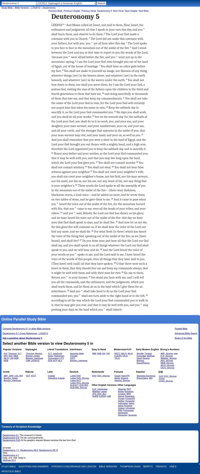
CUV (161, 376)
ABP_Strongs (167, 354)
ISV (104, 354)
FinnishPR (130, 399)
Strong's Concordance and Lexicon (73, 467)
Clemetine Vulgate (56, 378)
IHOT (72, 358)
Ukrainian (132, 415)
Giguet (117, 376)
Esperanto (130, 396)
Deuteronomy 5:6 (11, 438)
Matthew (151, 356)
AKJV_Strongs (167, 365)
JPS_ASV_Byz (99, 394)
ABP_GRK (8, 376)
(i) (63, 24)
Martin (117, 378)
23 (112, 199)
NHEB (95, 396)
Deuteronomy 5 (104, 11)
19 (86, 167)
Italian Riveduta (125, 406)
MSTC (117, 354)
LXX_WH (18, 376)
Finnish (121, 399)
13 (115, 111)
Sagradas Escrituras (146, 376)
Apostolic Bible (11, 471)
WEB (15, 356)
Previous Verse (88, 11)
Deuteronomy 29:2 (29, 450)
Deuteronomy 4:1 (11, 455)
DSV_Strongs (103, 376)
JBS (150, 378)
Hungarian (130, 401)
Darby (50, 356)
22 (76, 185)
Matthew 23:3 (9, 460)
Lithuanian (130, 408)
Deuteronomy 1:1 (11, 450)
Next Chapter (131, 11)
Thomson (12, 354)
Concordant (53, 358)
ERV (6, 356)
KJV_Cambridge (100, 389)
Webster (96, 392)
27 (81, 240)
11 (123, 98)
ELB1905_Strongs (78, 388)
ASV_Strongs (167, 361)
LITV (61, 358)
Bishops (140, 361)
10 (103, 93)
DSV (94, 376)
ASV (10, 356)
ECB (50, 361)
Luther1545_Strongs (79, 378)
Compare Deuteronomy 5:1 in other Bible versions (26, 329)
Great (139, 358)
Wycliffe (140, 354)
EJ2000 (102, 396)
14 (93, 116)
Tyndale (148, 354)
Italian (131, 403)
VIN (108, 354)
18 (137, 162)
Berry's (148, 467)
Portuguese (128, 410)
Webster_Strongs (169, 358)
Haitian (121, 401)
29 (115, 263)
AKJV (6, 358)
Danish (121, 396)
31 (89, 277)
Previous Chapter (72, 11)
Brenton (38, 354)
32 (68, 290)
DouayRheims (143, 363)
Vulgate (51, 376)
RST (129, 389)
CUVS (162, 379)
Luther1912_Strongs (79, 383)
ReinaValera (142, 378)
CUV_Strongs (170, 376)
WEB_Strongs (167, 363)
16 (52, 153)
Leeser (104, 392)
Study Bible (7, 8)
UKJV (125, 356)
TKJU (117, 358)
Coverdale (141, 356)
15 (142, 134)
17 (97, 162)
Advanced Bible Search (186, 333)
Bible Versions (22, 8)
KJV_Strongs (167, 356)
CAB (28, 361)
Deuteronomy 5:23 (11, 440)
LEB (11, 358)
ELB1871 (74, 385)
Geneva (146, 358)
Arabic (121, 392)
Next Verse (118, 11)
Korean (121, 408)
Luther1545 (75, 376)
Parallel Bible (181, 329)
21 (91, 171)
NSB (99, 354)
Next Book (144, 11)
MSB (6, 361)
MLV (60, 361)
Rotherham (59, 356)
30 (122, 272)
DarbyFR (125, 376)
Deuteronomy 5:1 (11, 435)
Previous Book (55, 11)
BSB (16, 358)
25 (117, 222)
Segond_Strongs (122, 381)
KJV (6, 354)
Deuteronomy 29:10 (48, 450)
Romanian (122, 415)
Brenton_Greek (33, 356)
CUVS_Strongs (166, 381)
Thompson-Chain (130, 467)
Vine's (172, 467)
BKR (129, 394)
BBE (94, 354)
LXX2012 (35, 361)
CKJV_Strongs (167, 368)
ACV (55, 361)
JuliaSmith (57, 354)
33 (147, 295)
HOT (28, 376)
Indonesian (123, 403)
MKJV (124, 354)
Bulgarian (129, 392)
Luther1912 (75, 381)
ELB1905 (83, 385)
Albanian (122, 389)
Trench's (161, 467)
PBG (120, 410)
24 (61, 212)
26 (93, 231)
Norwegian (123, 413)
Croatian (122, 394)
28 (101, 249)
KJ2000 (118, 356)
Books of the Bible (183, 338)
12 (107, 107)
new (176, 354)
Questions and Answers (33, 467)
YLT (19, 354)
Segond (124, 378)
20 (113, 167)
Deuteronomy (49, 8)
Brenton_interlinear (34, 358)
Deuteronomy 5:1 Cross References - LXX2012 (25, 333)
